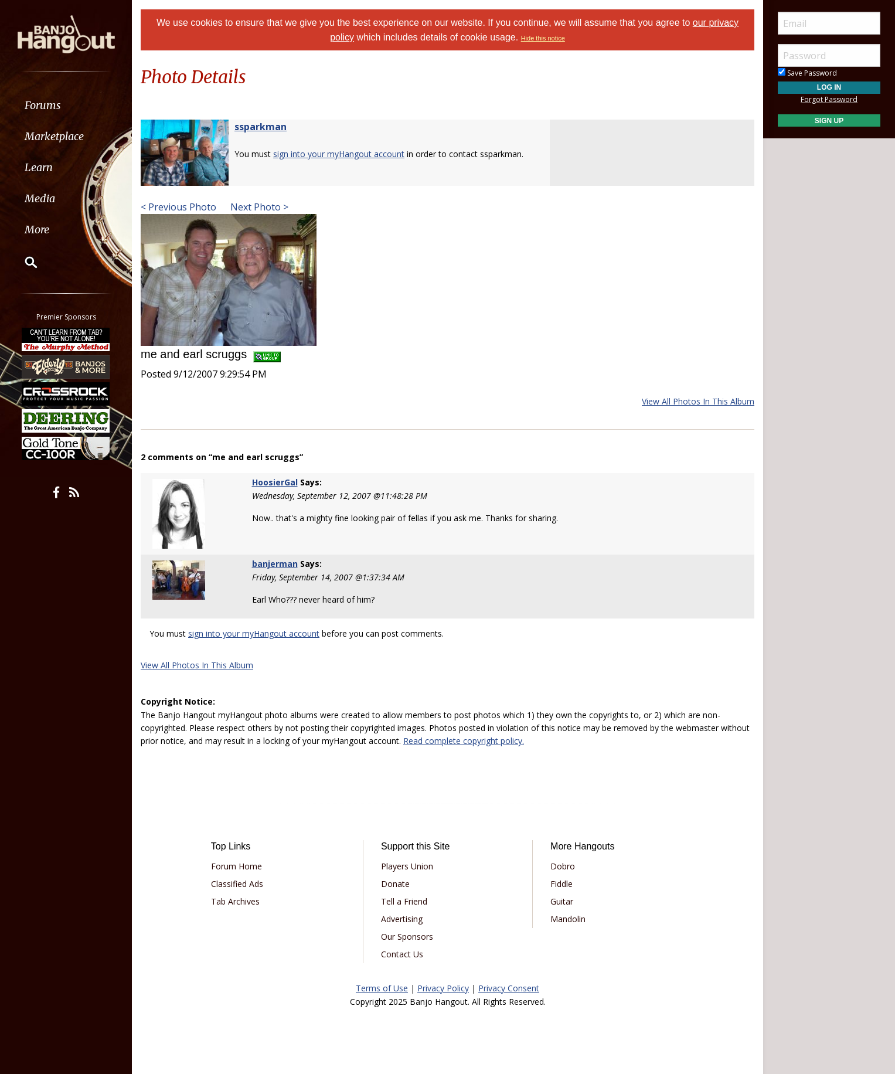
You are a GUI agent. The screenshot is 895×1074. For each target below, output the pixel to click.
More (37, 229)
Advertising (402, 919)
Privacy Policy (443, 988)
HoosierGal (275, 482)
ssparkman (260, 126)
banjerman (275, 563)
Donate (395, 883)
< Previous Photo (178, 206)
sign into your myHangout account (338, 153)
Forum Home (236, 866)
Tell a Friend (404, 901)
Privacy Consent (508, 988)
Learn (39, 167)
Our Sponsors (407, 936)
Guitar (561, 901)
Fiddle (561, 883)
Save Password (807, 73)
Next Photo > (258, 206)
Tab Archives (235, 901)
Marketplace (54, 136)
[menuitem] (66, 105)
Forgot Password (829, 99)
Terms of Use (382, 988)
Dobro (562, 866)
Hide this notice (543, 38)
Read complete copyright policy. (463, 740)
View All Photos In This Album (698, 401)
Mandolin (568, 919)
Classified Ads (237, 883)
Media (40, 198)
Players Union (407, 866)
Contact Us (402, 954)
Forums (43, 105)
